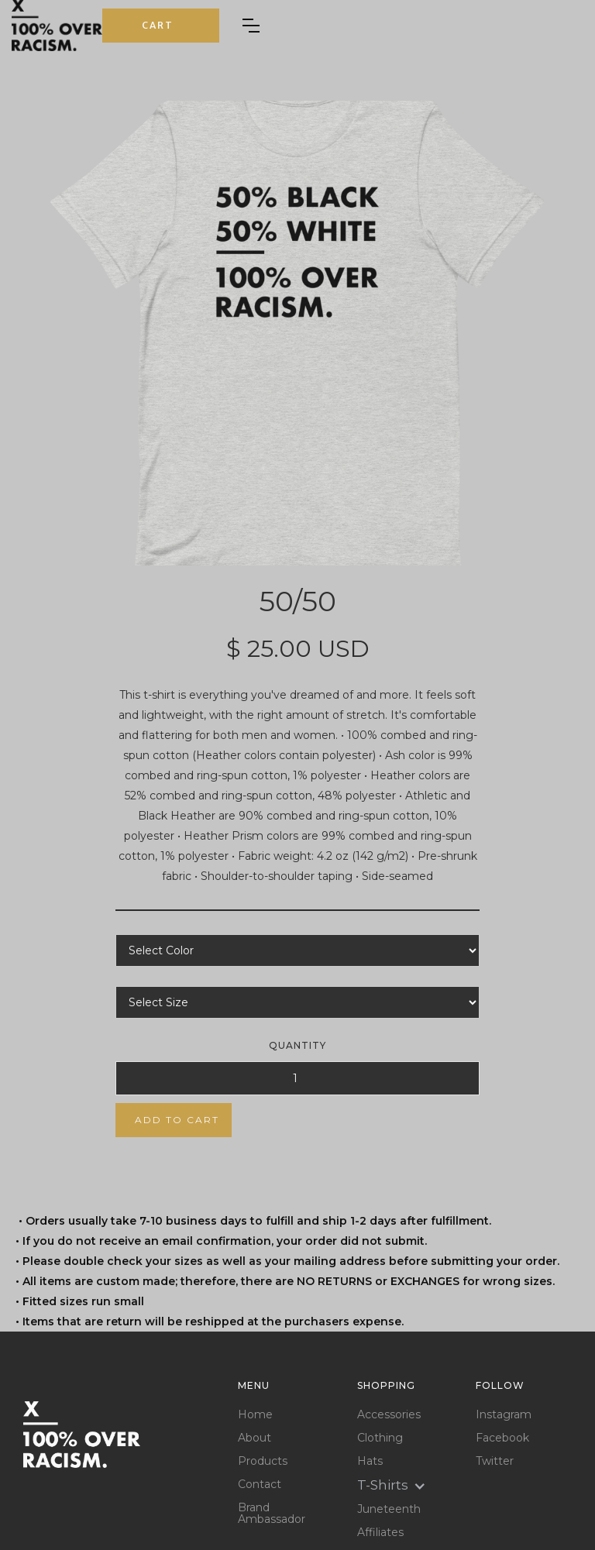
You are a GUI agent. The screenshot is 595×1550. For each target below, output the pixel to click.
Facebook (502, 1438)
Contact (259, 1484)
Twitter (495, 1461)
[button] (160, 26)
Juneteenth (389, 1509)
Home (255, 1415)
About (254, 1438)
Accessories (389, 1415)
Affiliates (380, 1532)
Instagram (503, 1415)
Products (262, 1461)
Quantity (297, 1045)
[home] (57, 25)
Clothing (380, 1438)
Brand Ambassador (271, 1513)
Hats (370, 1461)
